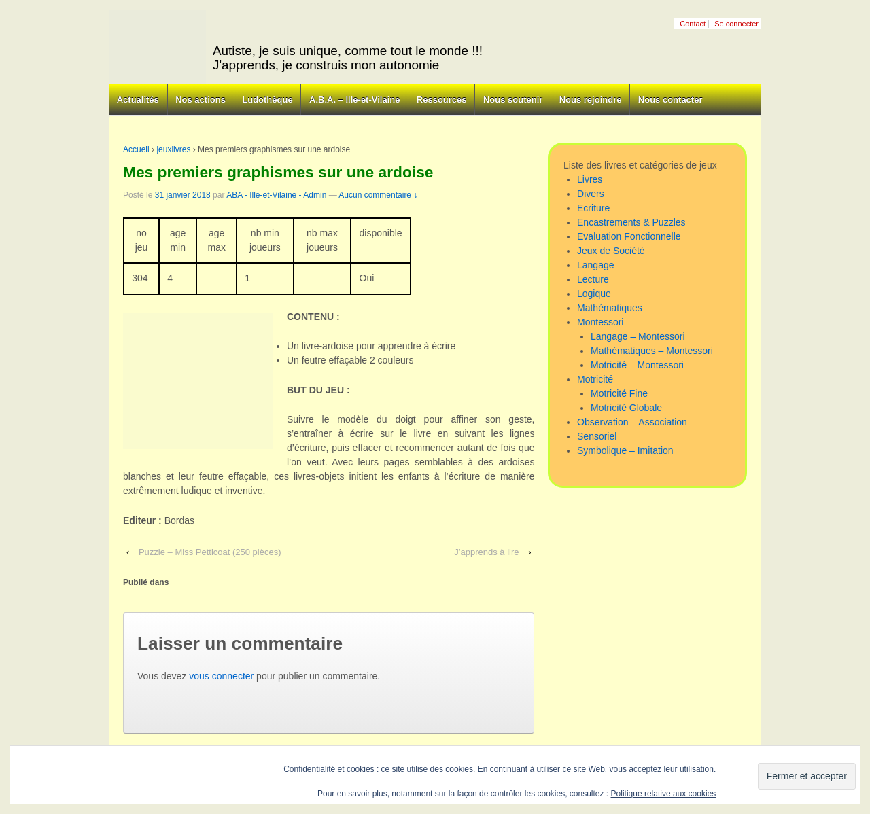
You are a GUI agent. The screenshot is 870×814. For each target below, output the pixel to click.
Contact (693, 24)
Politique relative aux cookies (663, 793)
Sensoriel (596, 436)
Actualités (138, 99)
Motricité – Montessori (637, 364)
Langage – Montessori (638, 336)
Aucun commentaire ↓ (377, 195)
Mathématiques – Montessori (652, 350)
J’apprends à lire (486, 552)
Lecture (593, 279)
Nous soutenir (512, 99)
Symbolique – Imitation (625, 450)
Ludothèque (267, 99)
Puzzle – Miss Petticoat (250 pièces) (210, 552)
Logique (594, 293)
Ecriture (593, 207)
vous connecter (221, 676)
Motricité (595, 379)
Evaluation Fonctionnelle (629, 236)
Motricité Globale (626, 407)
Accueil (136, 149)
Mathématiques (609, 307)
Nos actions (200, 99)
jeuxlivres (173, 149)
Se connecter (736, 24)
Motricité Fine (619, 393)
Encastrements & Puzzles (631, 222)
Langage (595, 265)
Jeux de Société (611, 250)
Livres (589, 179)
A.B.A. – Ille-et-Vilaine (354, 99)
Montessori (600, 322)
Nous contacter (670, 99)
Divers (590, 193)
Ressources (442, 99)
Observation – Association (632, 422)
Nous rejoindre (590, 99)
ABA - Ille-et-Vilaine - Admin (276, 195)
